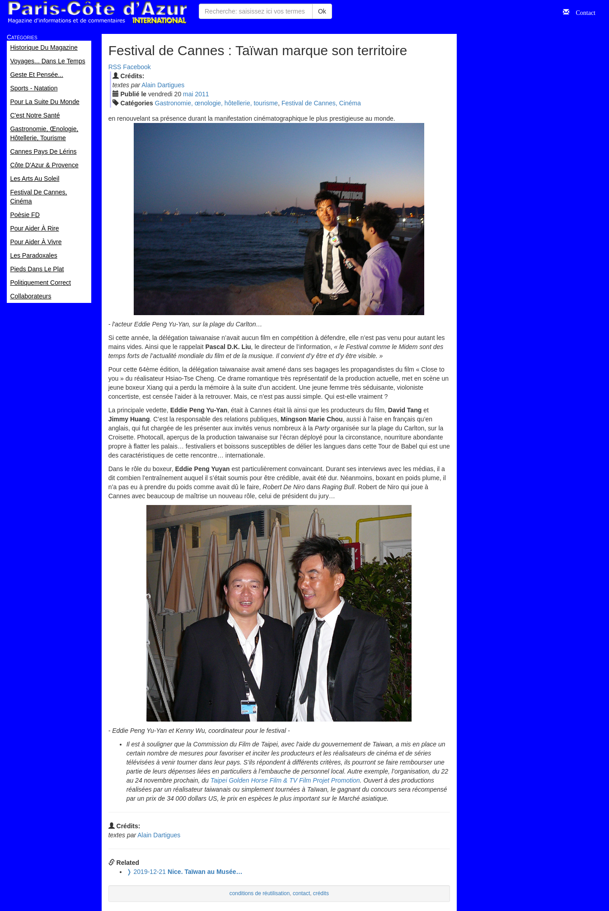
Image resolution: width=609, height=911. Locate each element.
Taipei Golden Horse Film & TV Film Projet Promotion (285, 780)
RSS (115, 67)
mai (188, 94)
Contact (582, 11)
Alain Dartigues (162, 85)
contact (301, 893)
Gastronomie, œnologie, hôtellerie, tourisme (216, 103)
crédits (321, 893)
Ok (322, 11)
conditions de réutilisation (260, 893)
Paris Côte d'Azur (97, 12)
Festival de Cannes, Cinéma (321, 103)
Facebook (136, 67)
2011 (202, 94)
